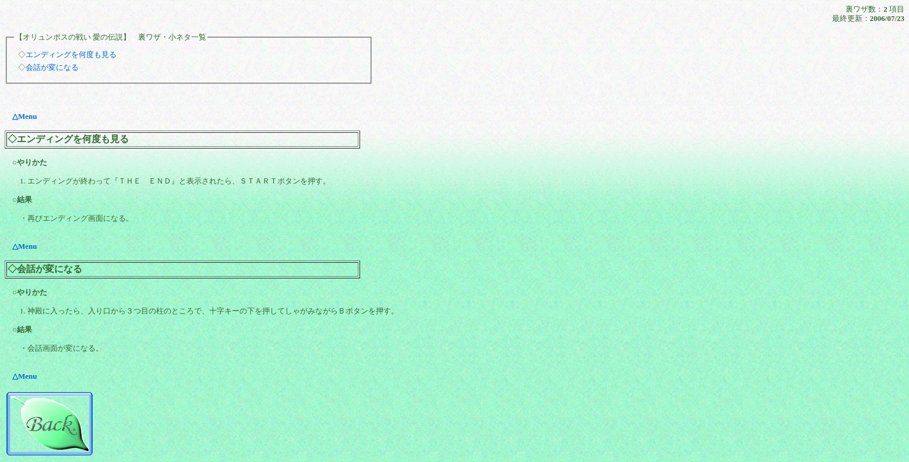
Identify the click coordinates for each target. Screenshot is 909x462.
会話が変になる (52, 67)
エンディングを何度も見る (71, 54)
